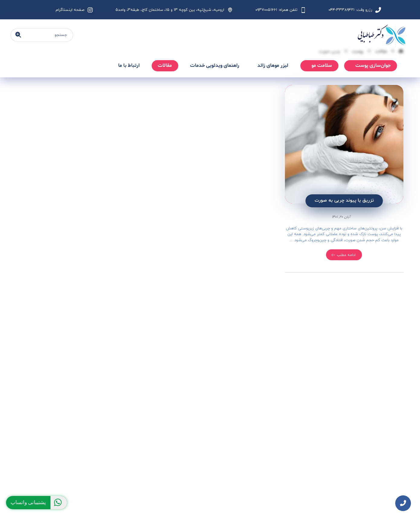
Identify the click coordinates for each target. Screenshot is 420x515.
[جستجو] (18, 35)
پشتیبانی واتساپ (39, 502)
